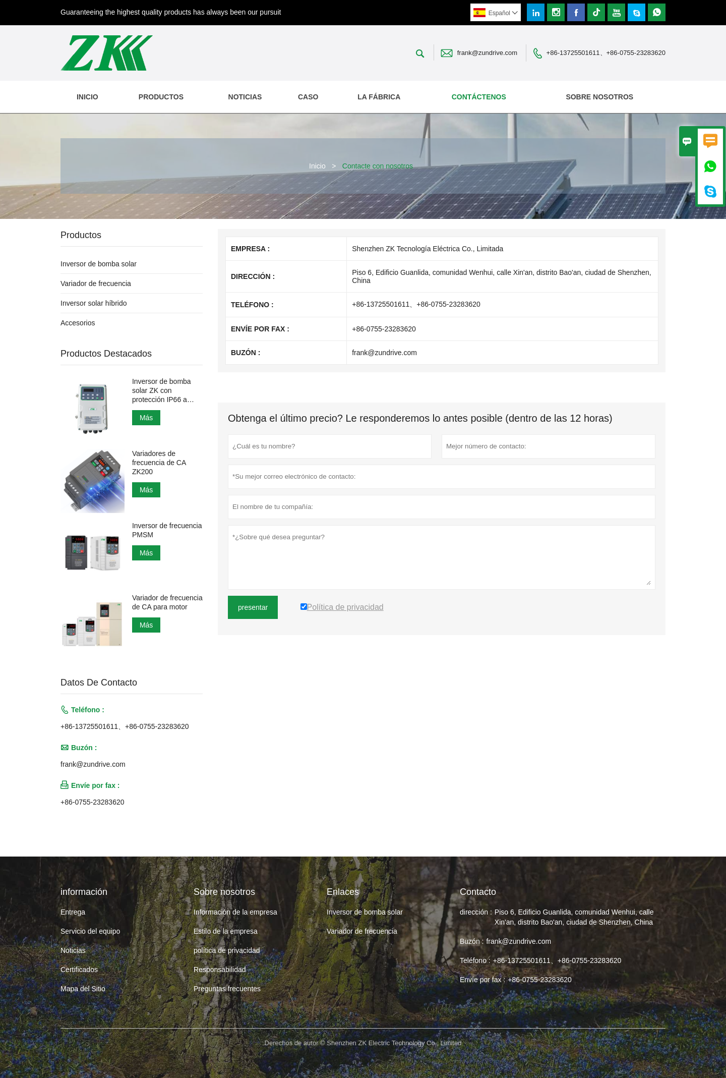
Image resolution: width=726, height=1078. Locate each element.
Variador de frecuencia (95, 283)
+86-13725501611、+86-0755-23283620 (606, 52)
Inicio (87, 97)
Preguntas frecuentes (227, 989)
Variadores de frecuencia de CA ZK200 (159, 462)
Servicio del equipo (90, 931)
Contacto (478, 892)
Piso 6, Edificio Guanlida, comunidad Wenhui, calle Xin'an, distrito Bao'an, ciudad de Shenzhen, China (574, 917)
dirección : (476, 912)
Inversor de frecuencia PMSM (167, 530)
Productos (161, 97)
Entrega (72, 912)
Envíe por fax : (482, 980)
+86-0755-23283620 (92, 802)
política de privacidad (227, 950)
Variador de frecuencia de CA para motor (167, 602)
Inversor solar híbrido (93, 303)
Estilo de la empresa (226, 931)
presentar (253, 607)
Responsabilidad (220, 970)
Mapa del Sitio (82, 989)
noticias (245, 97)
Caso (308, 97)
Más (146, 418)
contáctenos (479, 97)
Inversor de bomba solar (98, 264)
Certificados (79, 970)
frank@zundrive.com (487, 52)
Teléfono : (475, 960)
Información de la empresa (235, 912)
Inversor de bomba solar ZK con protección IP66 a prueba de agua (161, 390)
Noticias (73, 950)
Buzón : (471, 941)
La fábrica (378, 97)
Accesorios (77, 323)
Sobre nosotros (599, 97)
